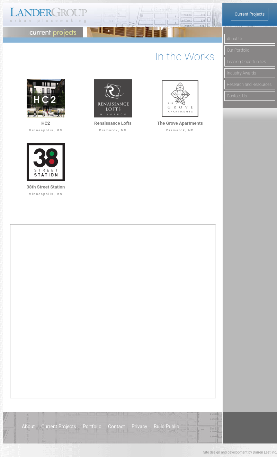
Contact (116, 426)
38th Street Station (46, 187)
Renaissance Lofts (113, 123)
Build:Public (166, 426)
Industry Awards (241, 73)
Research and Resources (249, 84)
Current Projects (250, 14)
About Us (235, 38)
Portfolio (92, 426)
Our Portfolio (238, 50)
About (28, 426)
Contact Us (237, 96)
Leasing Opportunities (246, 61)
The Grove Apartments (180, 123)
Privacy (139, 426)
